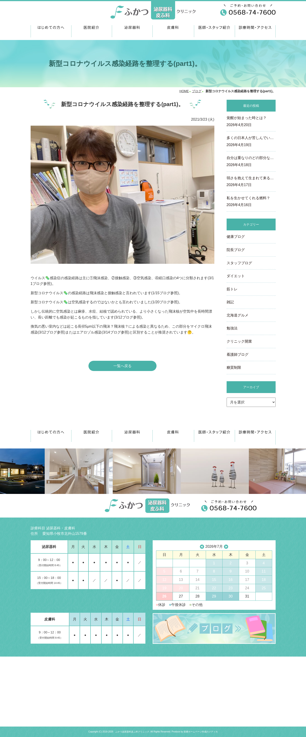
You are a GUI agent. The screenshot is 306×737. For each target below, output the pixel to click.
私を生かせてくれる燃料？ (251, 202)
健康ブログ (236, 237)
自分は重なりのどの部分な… (251, 162)
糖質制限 (234, 367)
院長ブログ (236, 250)
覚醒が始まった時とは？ (251, 122)
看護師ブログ (237, 354)
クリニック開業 (239, 341)
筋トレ (232, 289)
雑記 (230, 302)
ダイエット (236, 276)
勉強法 (232, 328)
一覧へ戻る (122, 366)
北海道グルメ (237, 315)
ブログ (196, 91)
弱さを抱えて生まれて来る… (251, 182)
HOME (184, 91)
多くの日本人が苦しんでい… (251, 142)
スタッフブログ (239, 263)
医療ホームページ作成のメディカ (201, 731)
